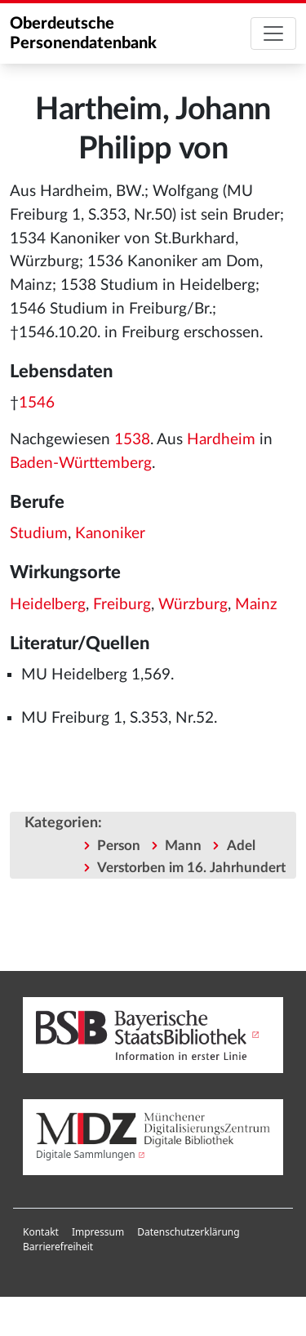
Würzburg (193, 604)
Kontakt (41, 1232)
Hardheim (221, 440)
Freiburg (122, 604)
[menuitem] (41, 1232)
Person (118, 846)
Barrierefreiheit (58, 1247)
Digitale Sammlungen (85, 1154)
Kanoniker (110, 533)
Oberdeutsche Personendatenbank (83, 33)
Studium (39, 533)
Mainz (256, 604)
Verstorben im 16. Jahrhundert (191, 868)
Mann (183, 846)
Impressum (98, 1232)
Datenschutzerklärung (188, 1232)
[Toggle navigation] (273, 33)
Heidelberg (48, 604)
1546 (37, 403)
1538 (132, 440)
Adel (241, 846)
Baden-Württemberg (81, 463)
